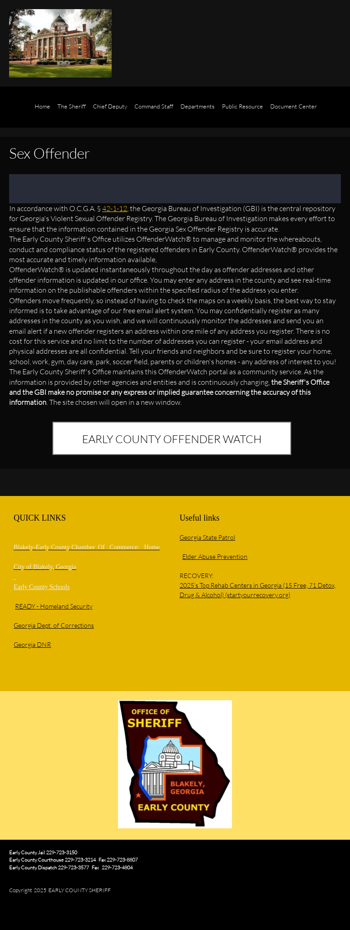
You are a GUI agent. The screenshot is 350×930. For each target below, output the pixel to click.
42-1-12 (114, 208)
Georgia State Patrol (207, 537)
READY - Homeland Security (54, 606)
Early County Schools (42, 587)
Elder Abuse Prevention (214, 556)
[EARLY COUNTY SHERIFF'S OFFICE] (60, 43)
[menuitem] (42, 111)
